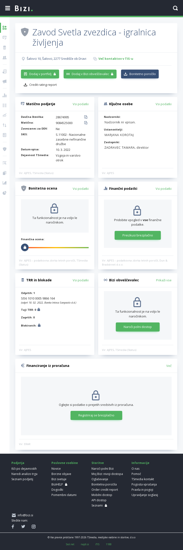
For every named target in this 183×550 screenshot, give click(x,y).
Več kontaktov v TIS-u (115, 58)
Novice (56, 469)
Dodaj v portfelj (40, 74)
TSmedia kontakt (143, 479)
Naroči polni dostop (138, 327)
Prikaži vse (164, 280)
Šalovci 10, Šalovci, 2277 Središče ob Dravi (56, 58)
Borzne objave (61, 474)
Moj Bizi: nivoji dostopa (107, 474)
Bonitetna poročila (104, 484)
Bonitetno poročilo (142, 74)
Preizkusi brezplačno (137, 235)
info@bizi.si (24, 515)
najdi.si (85, 544)
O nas (135, 469)
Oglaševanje (100, 479)
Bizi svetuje (58, 479)
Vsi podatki (81, 104)
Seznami (97, 505)
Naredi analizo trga (24, 474)
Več (169, 366)
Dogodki (57, 490)
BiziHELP (57, 484)
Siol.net (70, 544)
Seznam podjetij (22, 479)
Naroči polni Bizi (103, 469)
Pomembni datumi (63, 495)
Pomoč (136, 474)
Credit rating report (43, 84)
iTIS (97, 544)
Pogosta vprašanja (144, 484)
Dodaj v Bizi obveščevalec (90, 74)
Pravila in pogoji (142, 490)
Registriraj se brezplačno (96, 415)
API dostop (99, 500)
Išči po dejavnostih (24, 469)
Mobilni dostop (102, 495)
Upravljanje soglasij (145, 495)
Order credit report (105, 490)
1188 (109, 544)
